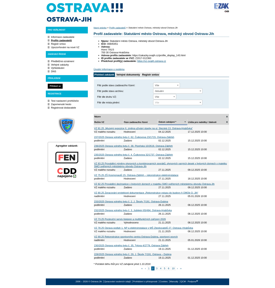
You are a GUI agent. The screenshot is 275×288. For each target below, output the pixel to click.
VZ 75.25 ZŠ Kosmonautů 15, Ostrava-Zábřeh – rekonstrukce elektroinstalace (136, 175)
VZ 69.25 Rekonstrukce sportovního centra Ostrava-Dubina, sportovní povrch (136, 236)
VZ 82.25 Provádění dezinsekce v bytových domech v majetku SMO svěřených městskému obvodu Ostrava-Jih (154, 184)
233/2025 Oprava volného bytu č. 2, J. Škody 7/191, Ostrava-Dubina (131, 201)
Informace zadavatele (62, 37)
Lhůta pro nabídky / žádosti (202, 122)
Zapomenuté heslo (61, 104)
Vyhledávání (57, 68)
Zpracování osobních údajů (117, 281)
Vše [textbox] (157, 85)
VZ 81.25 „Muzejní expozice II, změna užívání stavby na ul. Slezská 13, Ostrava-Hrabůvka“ (143, 128)
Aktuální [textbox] (159, 91)
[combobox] (166, 85)
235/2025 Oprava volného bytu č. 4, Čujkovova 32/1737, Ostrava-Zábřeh (133, 154)
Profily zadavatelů (61, 40)
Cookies (164, 281)
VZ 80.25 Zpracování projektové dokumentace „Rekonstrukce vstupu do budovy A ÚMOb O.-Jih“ (146, 192)
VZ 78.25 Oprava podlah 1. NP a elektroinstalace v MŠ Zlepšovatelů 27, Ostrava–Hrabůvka (143, 227)
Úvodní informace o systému (109, 69)
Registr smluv (58, 43)
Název (97, 116)
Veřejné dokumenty (128, 74)
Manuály (174, 281)
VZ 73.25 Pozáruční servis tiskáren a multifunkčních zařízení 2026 (130, 219)
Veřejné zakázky (60, 64)
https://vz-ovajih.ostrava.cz (151, 61)
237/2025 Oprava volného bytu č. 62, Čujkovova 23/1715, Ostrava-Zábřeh (134, 137)
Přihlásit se (55, 86)
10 (173, 268)
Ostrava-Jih (85, 12)
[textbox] (177, 102)
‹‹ (142, 268)
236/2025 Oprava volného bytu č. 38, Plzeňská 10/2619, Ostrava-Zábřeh (133, 145)
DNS (53, 71)
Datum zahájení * (167, 122)
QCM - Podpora (188, 281)
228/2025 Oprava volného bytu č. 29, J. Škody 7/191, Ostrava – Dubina (132, 254)
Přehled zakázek (104, 74)
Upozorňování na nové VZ (65, 47)
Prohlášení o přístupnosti (145, 281)
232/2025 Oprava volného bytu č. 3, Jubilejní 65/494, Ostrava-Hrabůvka (133, 210)
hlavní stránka (100, 28)
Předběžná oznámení (62, 61)
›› (181, 268)
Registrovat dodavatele (63, 107)
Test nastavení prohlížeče (65, 100)
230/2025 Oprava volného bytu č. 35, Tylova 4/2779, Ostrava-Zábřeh (131, 245)
